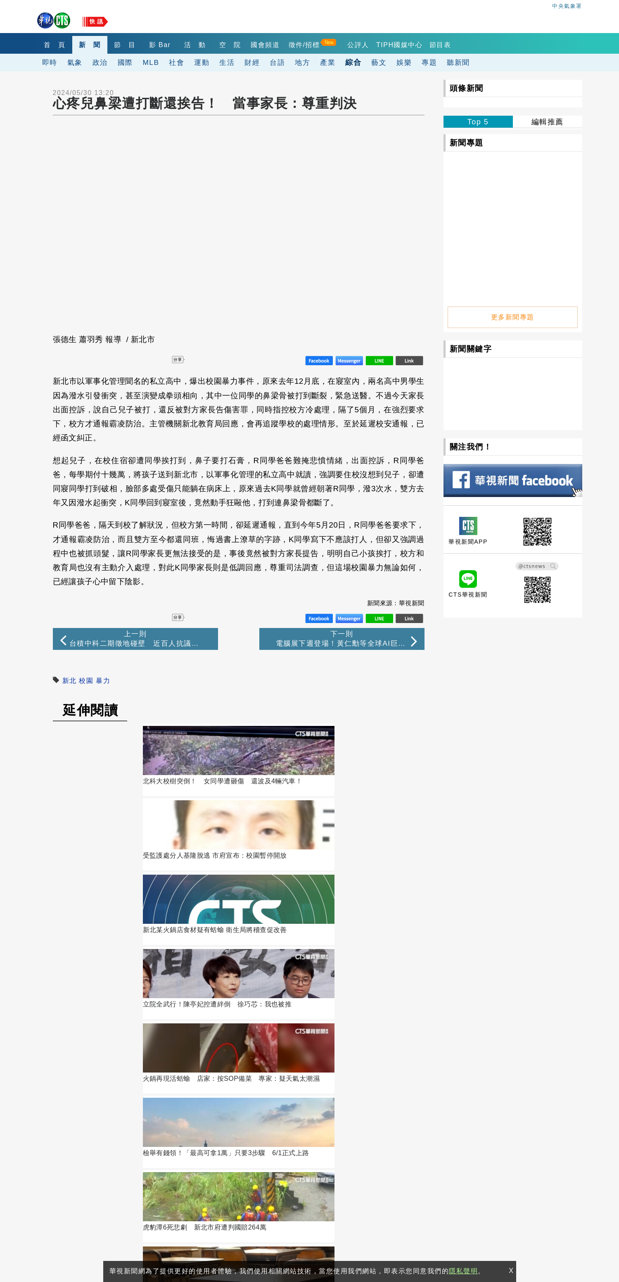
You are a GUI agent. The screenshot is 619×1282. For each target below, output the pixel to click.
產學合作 (376, 1163)
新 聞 (99, 44)
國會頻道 (305, 44)
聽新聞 (458, 62)
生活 (227, 62)
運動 (201, 62)
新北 (69, 680)
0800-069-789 (123, 1215)
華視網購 (227, 1163)
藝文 (379, 62)
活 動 (223, 44)
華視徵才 (302, 1163)
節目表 (487, 44)
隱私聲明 (70, 1245)
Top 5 (478, 122)
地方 (302, 62)
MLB (151, 62)
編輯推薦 (547, 122)
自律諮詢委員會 (237, 1175)
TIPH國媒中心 (443, 44)
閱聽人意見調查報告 (318, 1175)
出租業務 (450, 1152)
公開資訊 (302, 1152)
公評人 (402, 44)
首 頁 (58, 44)
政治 (100, 62)
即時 (49, 62)
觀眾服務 (376, 1152)
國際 (125, 62)
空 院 (264, 44)
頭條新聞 (467, 88)
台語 (277, 62)
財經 (252, 62)
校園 (86, 680)
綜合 (353, 62)
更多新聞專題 (512, 312)
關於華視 (227, 1152)
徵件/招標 (347, 44)
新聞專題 (467, 142)
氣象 (75, 62)
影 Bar (181, 44)
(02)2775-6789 (85, 1196)
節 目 (140, 44)
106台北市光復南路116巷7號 (106, 1177)
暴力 (103, 680)
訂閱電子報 (301, 1072)
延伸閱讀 (90, 710)
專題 (429, 62)
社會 (176, 62)
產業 (327, 62)
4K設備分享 (455, 1163)
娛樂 (404, 62)
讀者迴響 (90, 989)
